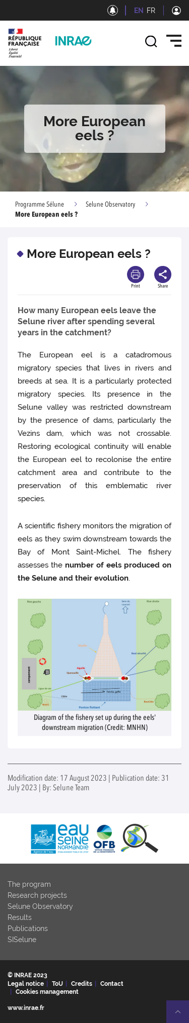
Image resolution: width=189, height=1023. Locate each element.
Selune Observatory (110, 204)
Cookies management (47, 991)
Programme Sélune (39, 204)
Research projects (37, 895)
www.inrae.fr (26, 1007)
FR (151, 11)
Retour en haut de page (182, 1016)
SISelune (22, 940)
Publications (28, 928)
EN (139, 11)
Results (20, 917)
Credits (81, 983)
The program (29, 884)
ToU (57, 983)
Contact (111, 983)
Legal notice (26, 983)
